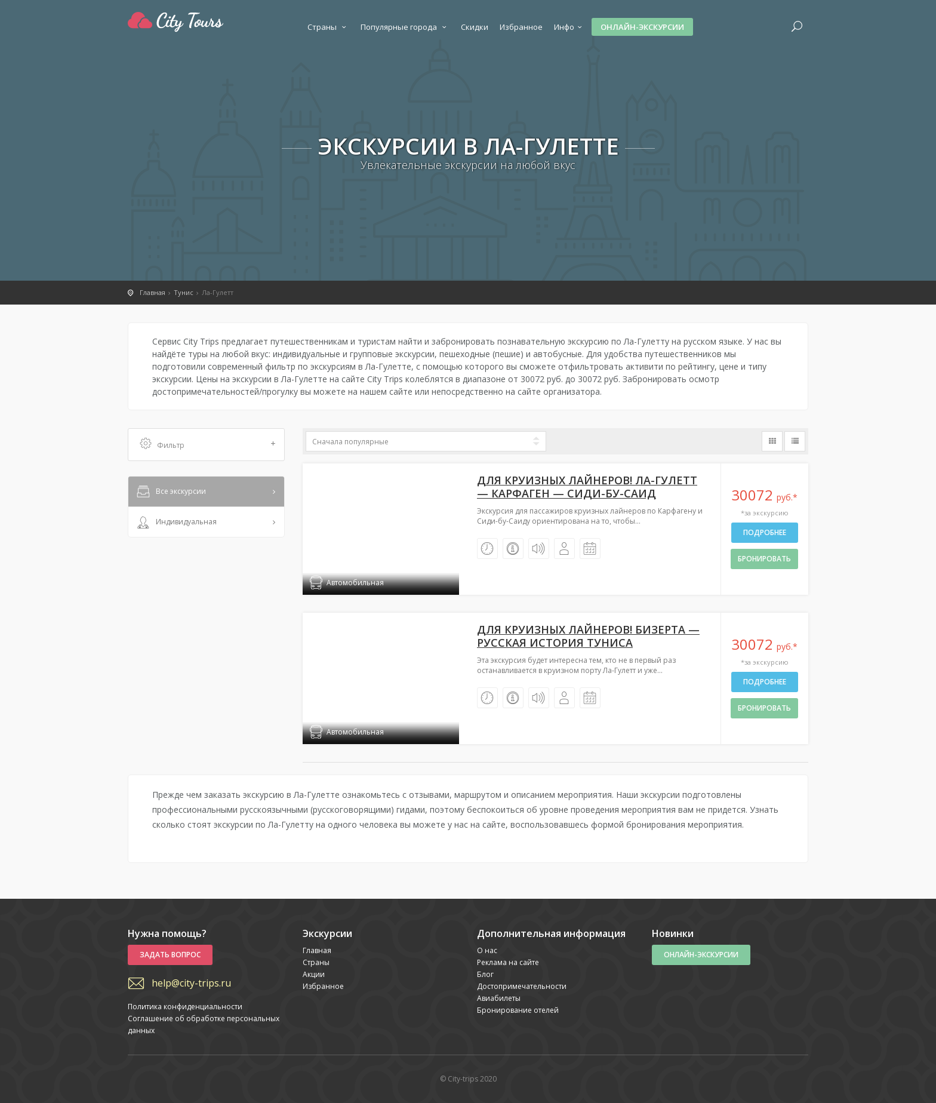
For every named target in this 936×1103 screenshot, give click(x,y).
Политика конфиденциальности (185, 1006)
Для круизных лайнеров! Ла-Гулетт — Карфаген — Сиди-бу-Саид (587, 487)
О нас (487, 950)
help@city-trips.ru (191, 983)
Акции (314, 974)
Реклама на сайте (508, 962)
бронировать (764, 559)
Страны (328, 26)
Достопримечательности (521, 986)
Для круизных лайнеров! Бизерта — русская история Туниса (588, 636)
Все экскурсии (170, 492)
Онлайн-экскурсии (642, 26)
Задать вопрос (170, 955)
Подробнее (764, 532)
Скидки (474, 26)
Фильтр (207, 444)
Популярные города (405, 26)
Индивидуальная (175, 522)
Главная (317, 950)
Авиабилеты (499, 998)
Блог (485, 974)
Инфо (569, 26)
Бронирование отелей (518, 1010)
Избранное (521, 26)
